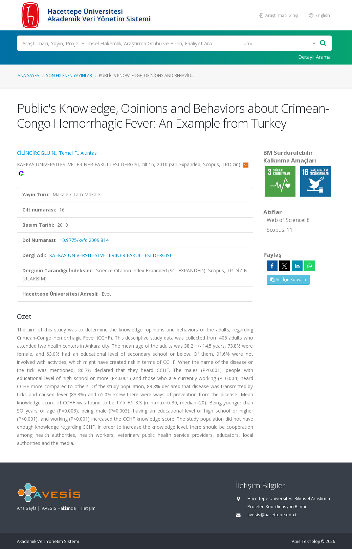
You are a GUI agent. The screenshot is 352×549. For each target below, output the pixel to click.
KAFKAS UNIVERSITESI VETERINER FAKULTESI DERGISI (110, 255)
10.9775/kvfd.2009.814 (84, 240)
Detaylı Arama (314, 56)
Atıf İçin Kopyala (288, 279)
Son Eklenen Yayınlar (69, 75)
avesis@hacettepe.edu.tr (272, 515)
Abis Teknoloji (306, 541)
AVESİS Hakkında (59, 508)
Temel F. (68, 153)
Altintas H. (92, 153)
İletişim (88, 508)
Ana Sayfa (28, 75)
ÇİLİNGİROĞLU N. (36, 153)
